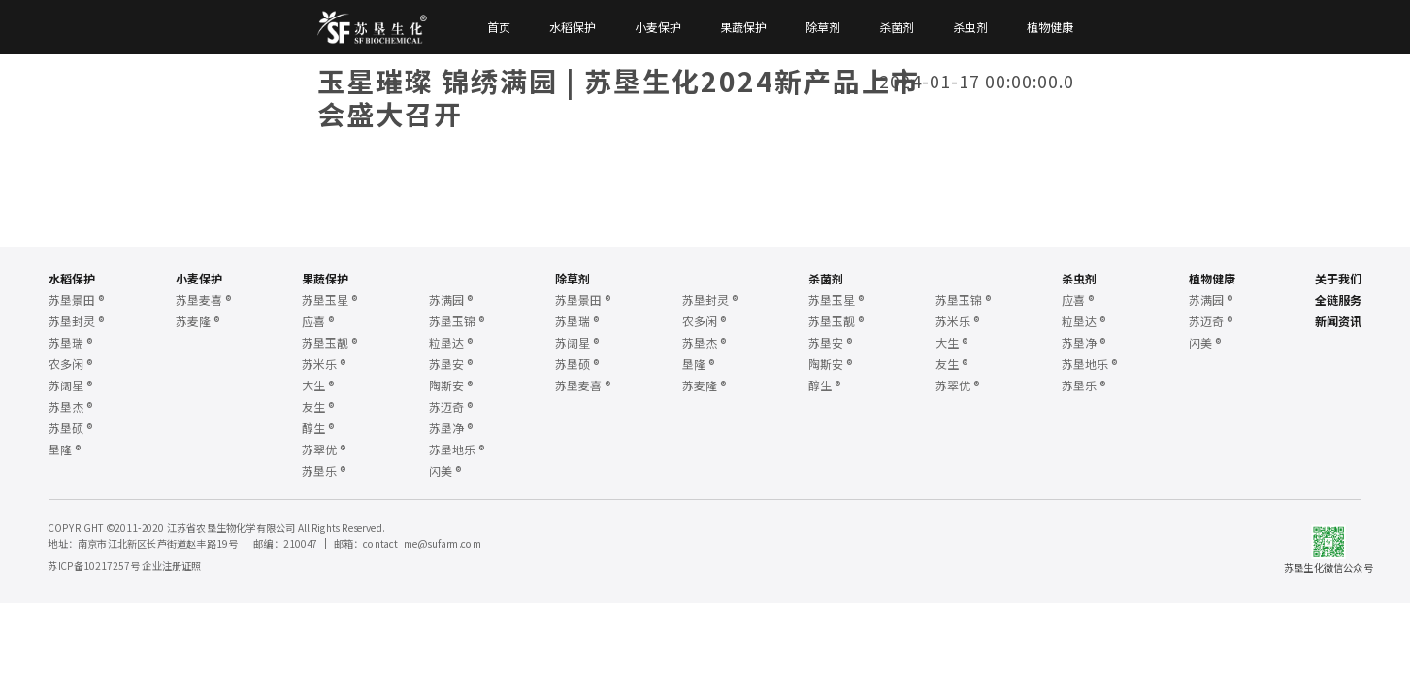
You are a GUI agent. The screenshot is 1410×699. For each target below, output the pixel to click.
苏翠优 (323, 449)
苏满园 (451, 299)
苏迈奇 (451, 406)
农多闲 (70, 363)
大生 (318, 385)
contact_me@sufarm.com (422, 542)
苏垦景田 (76, 299)
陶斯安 (451, 385)
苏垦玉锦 (456, 321)
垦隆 (65, 449)
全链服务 (1338, 299)
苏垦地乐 (456, 449)
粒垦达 (451, 342)
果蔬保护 (743, 27)
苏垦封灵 (76, 321)
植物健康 (1050, 27)
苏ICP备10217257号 (93, 565)
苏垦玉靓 (329, 342)
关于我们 (1338, 278)
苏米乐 (323, 363)
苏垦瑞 (70, 342)
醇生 (318, 427)
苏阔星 (70, 385)
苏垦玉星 (329, 299)
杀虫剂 (970, 27)
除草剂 (822, 27)
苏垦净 (451, 427)
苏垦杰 (70, 406)
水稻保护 (572, 27)
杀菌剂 (896, 27)
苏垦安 (451, 363)
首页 (498, 27)
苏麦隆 (197, 321)
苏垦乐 (323, 470)
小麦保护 (658, 27)
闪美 (445, 470)
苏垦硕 (70, 427)
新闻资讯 (1338, 321)
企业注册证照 (171, 565)
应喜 (318, 321)
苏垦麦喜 (203, 299)
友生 (318, 406)
